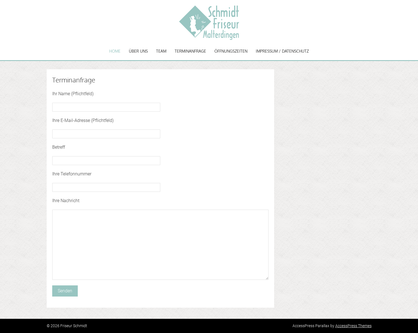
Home (115, 51)
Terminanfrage (190, 51)
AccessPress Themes (353, 326)
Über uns (138, 51)
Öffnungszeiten (230, 51)
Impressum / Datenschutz (282, 51)
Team (161, 51)
